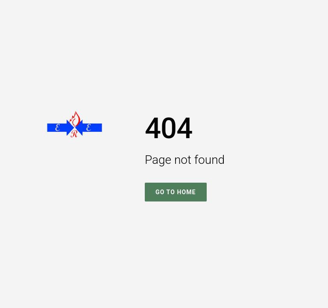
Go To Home (175, 192)
